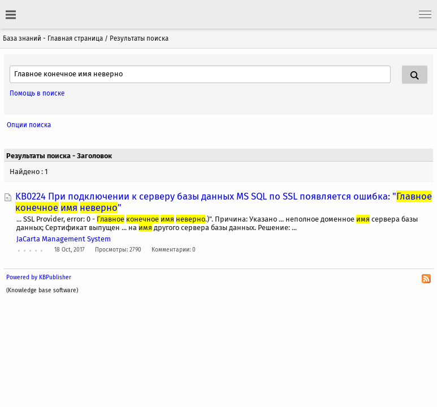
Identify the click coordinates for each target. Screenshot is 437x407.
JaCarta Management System (63, 239)
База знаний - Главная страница (53, 38)
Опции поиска (29, 125)
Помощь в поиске (37, 93)
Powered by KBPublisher (38, 277)
